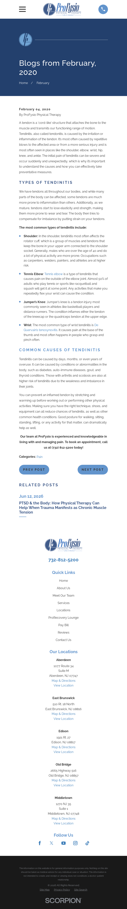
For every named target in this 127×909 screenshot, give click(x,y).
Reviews (63, 632)
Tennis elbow (53, 274)
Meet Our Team (63, 595)
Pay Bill (63, 625)
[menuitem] (45, 890)
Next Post (93, 469)
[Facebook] (40, 843)
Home (63, 581)
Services (64, 603)
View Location (63, 685)
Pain (40, 457)
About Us (63, 588)
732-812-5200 (63, 560)
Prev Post (34, 469)
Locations (63, 610)
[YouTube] (63, 843)
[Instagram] (75, 843)
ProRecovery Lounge (63, 617)
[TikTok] (87, 843)
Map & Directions (64, 681)
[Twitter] (51, 843)
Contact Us (63, 640)
